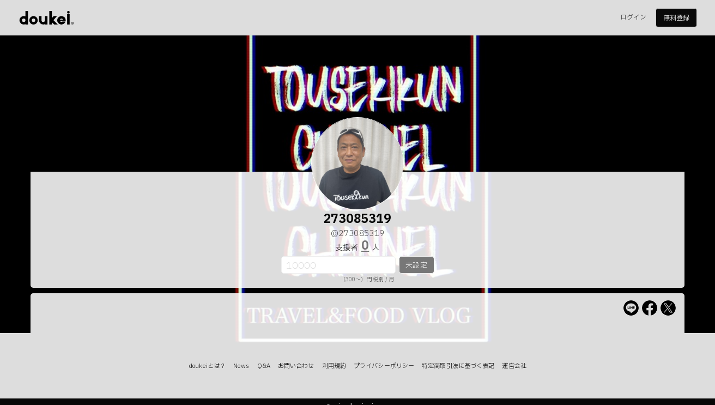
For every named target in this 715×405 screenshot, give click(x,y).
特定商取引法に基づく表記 (458, 366)
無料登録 (676, 18)
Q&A (263, 366)
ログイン (633, 17)
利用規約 (334, 366)
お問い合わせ (296, 366)
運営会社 (514, 366)
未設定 (416, 265)
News (241, 366)
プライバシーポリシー (384, 366)
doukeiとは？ (207, 366)
